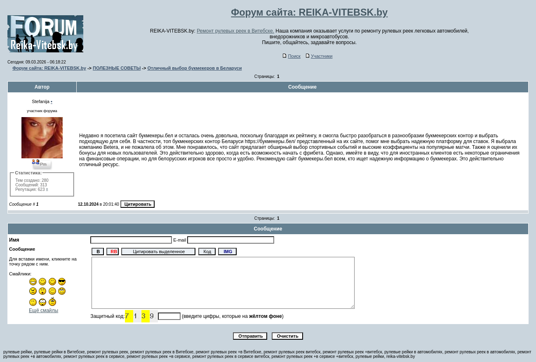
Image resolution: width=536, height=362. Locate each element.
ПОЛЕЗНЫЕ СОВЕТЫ (117, 68)
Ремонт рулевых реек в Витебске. (235, 31)
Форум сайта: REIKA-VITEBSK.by (49, 68)
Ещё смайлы (43, 310)
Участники (319, 56)
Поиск (291, 56)
